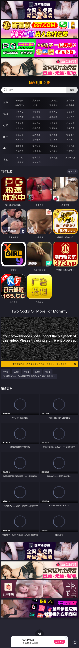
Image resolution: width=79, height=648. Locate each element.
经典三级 (36, 128)
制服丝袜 (20, 128)
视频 (5, 113)
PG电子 (19, 100)
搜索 (72, 90)
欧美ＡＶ (53, 111)
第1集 (5, 372)
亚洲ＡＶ (20, 111)
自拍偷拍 (36, 111)
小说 (5, 148)
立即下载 (59, 641)
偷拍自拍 (36, 123)
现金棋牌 (53, 105)
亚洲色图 (36, 134)
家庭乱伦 (36, 146)
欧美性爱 (70, 123)
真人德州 (36, 100)
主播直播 (53, 116)
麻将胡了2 (19, 105)
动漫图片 (70, 134)
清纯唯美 (36, 139)
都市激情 (20, 146)
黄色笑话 (53, 151)
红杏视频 (20, 162)
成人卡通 (53, 123)
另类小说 (36, 151)
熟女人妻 (20, 116)
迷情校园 (20, 151)
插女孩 (20, 157)
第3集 (26, 372)
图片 (5, 136)
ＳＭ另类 (70, 116)
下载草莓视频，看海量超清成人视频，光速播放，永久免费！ (44, 364)
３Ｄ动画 (70, 111)
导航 (5, 159)
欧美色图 (53, 134)
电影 (5, 125)
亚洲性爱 (20, 123)
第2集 (16, 372)
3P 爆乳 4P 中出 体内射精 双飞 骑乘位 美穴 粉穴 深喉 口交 (29, 376)
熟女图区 (53, 139)
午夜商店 (36, 157)
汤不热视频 (70, 157)
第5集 (47, 372)
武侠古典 (70, 146)
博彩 (5, 102)
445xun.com (39, 83)
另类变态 (70, 128)
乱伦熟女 (53, 128)
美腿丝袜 (20, 139)
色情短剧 (36, 162)
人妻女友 (53, 146)
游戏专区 (70, 100)
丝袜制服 (36, 116)
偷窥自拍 (20, 134)
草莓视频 (53, 157)
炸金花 (37, 105)
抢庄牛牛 (70, 105)
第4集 (37, 372)
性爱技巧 (70, 151)
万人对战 (53, 100)
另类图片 (70, 139)
